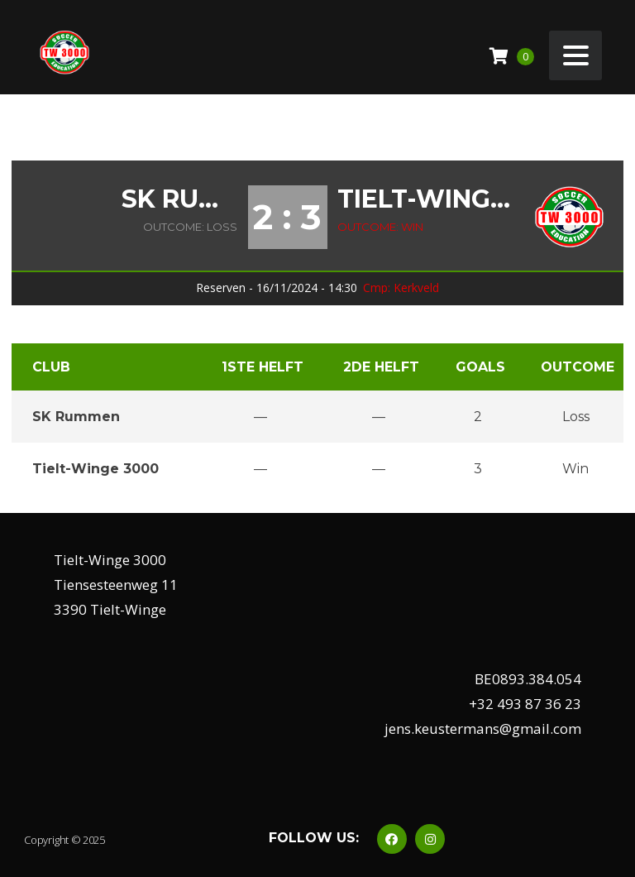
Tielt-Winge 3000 (425, 199)
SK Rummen (179, 199)
